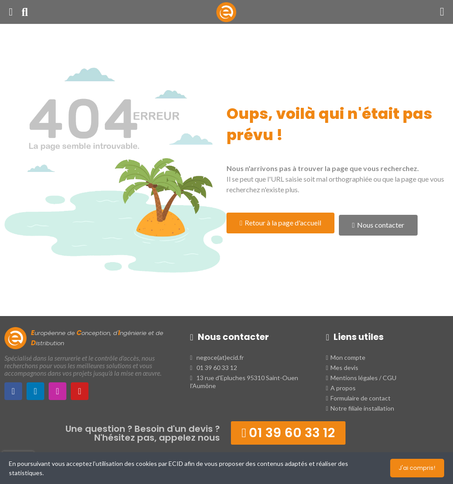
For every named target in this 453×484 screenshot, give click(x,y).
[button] (280, 223)
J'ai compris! (417, 468)
